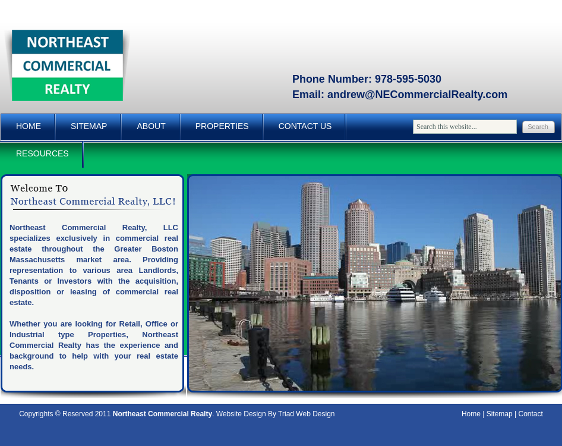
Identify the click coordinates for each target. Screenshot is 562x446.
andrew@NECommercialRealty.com (417, 94)
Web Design (315, 414)
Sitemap (89, 126)
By (272, 414)
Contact (531, 414)
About (151, 126)
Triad (286, 414)
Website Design (241, 414)
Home (28, 126)
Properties (222, 126)
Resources (42, 153)
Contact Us (305, 126)
